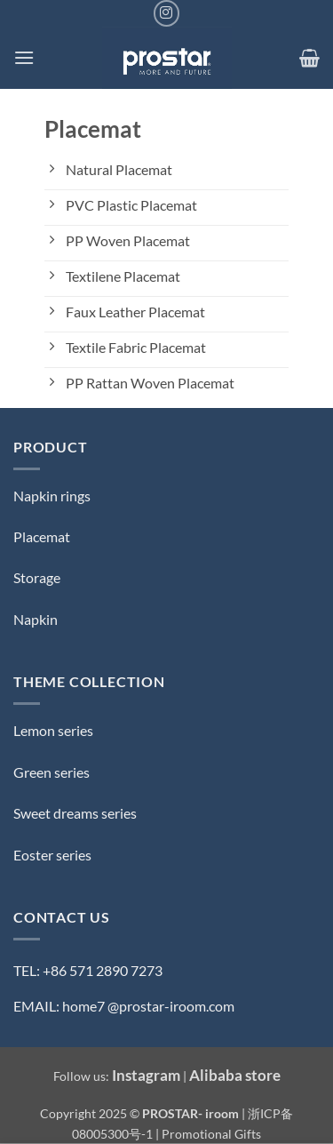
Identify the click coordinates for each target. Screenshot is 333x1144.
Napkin (35, 619)
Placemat (41, 536)
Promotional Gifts (211, 1133)
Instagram (146, 1075)
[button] (24, 57)
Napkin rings (52, 495)
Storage (36, 577)
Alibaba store (235, 1075)
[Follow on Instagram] (166, 13)
